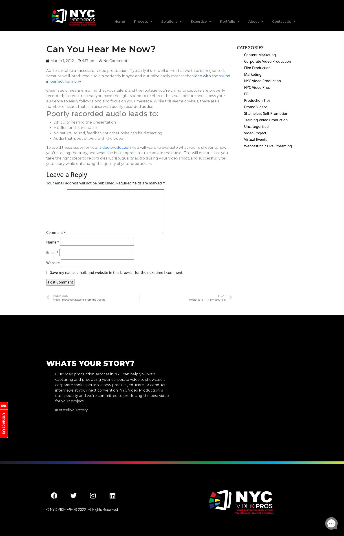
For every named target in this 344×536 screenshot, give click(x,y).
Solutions (171, 21)
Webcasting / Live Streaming (268, 146)
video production (115, 147)
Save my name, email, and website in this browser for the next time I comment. (116, 272)
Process (143, 21)
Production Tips (257, 100)
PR (246, 93)
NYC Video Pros (257, 87)
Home (120, 21)
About (255, 21)
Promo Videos (255, 106)
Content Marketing (260, 54)
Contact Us (283, 21)
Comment (56, 232)
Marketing (252, 74)
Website (53, 262)
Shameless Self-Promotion (266, 113)
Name (52, 242)
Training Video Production (266, 119)
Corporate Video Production (267, 61)
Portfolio (229, 21)
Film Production (257, 67)
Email (52, 252)
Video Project (255, 133)
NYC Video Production (262, 80)
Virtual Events (255, 139)
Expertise (201, 21)
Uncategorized (256, 126)
